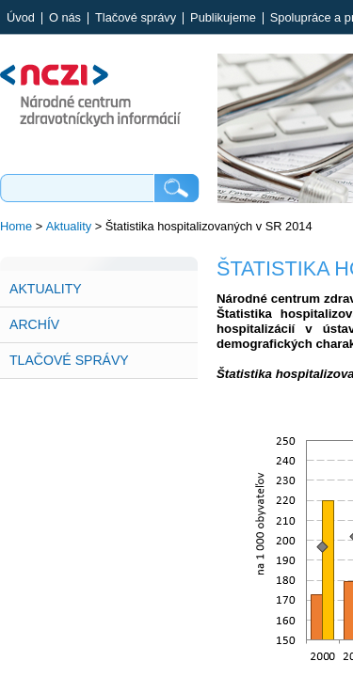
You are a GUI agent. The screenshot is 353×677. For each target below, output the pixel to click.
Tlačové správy (135, 18)
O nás (65, 18)
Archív (34, 324)
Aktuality (68, 226)
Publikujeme (223, 18)
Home (16, 226)
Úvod (21, 18)
